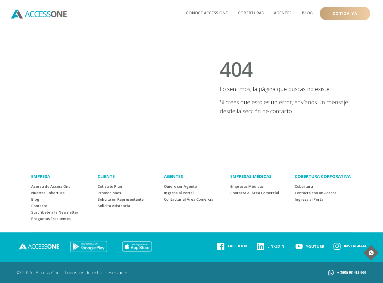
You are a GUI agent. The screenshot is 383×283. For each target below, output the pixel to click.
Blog (35, 199)
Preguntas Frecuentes (51, 218)
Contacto (39, 205)
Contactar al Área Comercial (189, 199)
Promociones (109, 192)
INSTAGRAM (355, 245)
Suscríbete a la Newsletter (54, 212)
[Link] (207, 12)
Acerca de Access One (51, 186)
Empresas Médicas (246, 186)
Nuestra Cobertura (48, 192)
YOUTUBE (315, 246)
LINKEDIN (275, 246)
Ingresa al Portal (179, 192)
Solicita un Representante (121, 199)
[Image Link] (88, 246)
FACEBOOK (237, 245)
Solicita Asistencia (114, 205)
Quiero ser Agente (180, 186)
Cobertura (304, 186)
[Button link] (345, 13)
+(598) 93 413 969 (351, 272)
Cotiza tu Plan (110, 186)
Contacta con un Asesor (315, 192)
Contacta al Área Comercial (254, 192)
